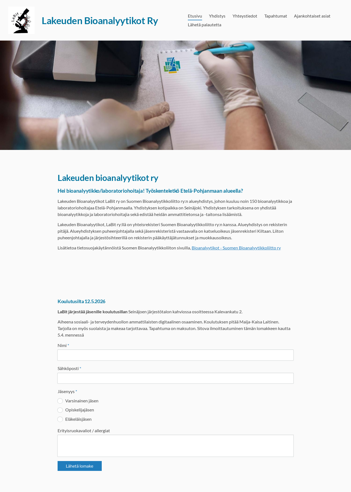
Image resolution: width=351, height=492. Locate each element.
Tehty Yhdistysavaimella (275, 476)
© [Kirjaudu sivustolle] (60, 476)
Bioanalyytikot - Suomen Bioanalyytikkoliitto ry (236, 247)
